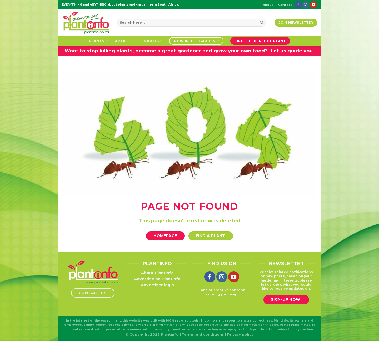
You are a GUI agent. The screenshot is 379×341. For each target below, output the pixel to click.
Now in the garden (196, 40)
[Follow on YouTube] (313, 4)
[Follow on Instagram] (305, 4)
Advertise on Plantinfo (157, 279)
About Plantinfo (157, 272)
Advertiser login (157, 285)
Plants (98, 40)
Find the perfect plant (260, 41)
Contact (285, 5)
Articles (126, 40)
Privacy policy (240, 334)
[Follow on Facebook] (298, 4)
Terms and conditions (203, 334)
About (268, 5)
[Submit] (262, 23)
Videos (153, 40)
